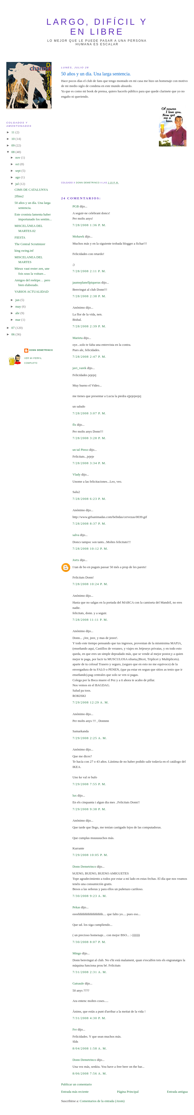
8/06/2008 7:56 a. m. (89, 1073)
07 (13, 328)
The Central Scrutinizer (29, 244)
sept (18, 171)
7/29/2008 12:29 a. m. (90, 702)
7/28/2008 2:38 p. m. (89, 296)
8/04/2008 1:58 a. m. (89, 1048)
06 (13, 334)
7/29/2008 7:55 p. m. (89, 784)
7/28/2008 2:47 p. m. (89, 356)
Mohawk (78, 236)
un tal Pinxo (80, 450)
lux (74, 795)
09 (13, 145)
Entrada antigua (177, 1091)
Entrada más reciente (75, 1091)
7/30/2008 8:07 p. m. (89, 942)
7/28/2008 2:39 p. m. (89, 326)
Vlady (76, 474)
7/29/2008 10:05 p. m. (90, 855)
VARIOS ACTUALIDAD (31, 291)
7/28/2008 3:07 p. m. (89, 413)
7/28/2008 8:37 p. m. (89, 523)
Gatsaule (78, 983)
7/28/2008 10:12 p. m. (90, 548)
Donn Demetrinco (84, 866)
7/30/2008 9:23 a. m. (89, 896)
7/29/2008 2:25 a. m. (89, 738)
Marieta (77, 338)
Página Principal (128, 1091)
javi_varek (79, 368)
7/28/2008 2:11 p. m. (89, 271)
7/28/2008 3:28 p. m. (89, 438)
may (18, 306)
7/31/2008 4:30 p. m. (89, 1018)
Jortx (75, 560)
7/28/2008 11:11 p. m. (90, 619)
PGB (75, 206)
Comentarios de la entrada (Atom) (102, 1101)
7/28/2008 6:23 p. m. (89, 499)
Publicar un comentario (76, 1084)
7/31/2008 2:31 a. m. (89, 972)
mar (18, 319)
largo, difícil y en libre (97, 26)
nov (18, 157)
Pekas (76, 907)
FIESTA (19, 237)
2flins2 (18, 196)
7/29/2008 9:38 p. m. (89, 809)
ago (18, 177)
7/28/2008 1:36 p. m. (89, 225)
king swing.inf (23, 250)
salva (75, 535)
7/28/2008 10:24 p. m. (90, 584)
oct (17, 164)
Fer (74, 1029)
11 (13, 132)
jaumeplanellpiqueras (86, 282)
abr (17, 313)
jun (17, 300)
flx (74, 424)
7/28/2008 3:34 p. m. (89, 463)
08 (13, 152)
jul (17, 184)
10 (13, 139)
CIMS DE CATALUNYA (31, 189)
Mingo (76, 953)
